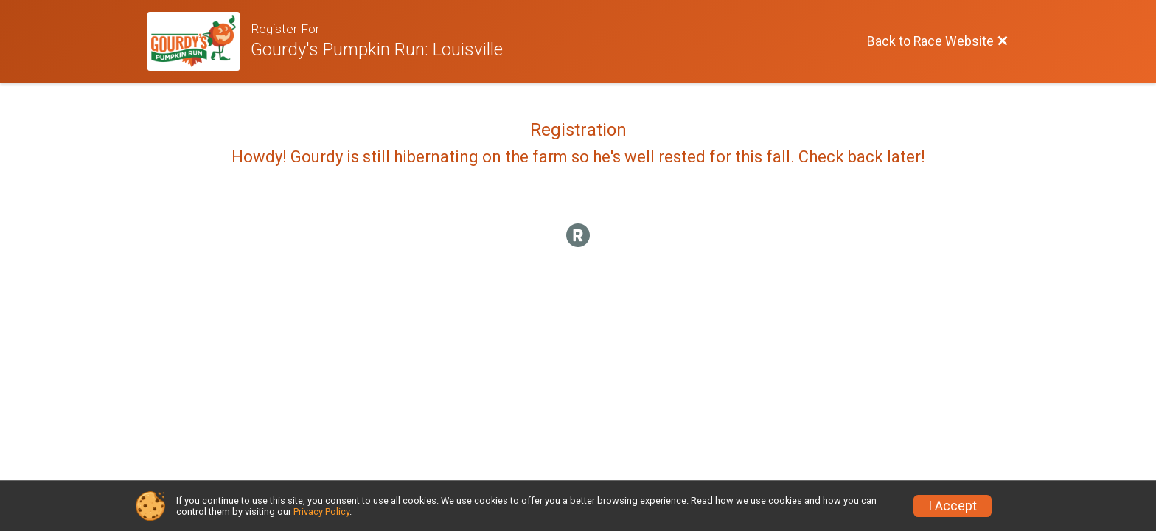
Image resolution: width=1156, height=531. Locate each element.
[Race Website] (199, 41)
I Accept (952, 506)
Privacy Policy (321, 511)
